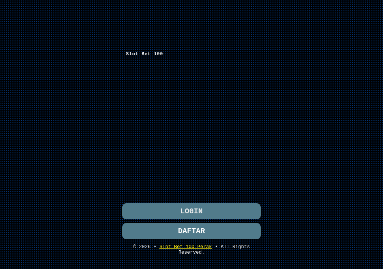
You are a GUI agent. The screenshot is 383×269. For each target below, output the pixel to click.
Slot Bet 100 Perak (185, 248)
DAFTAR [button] (191, 231)
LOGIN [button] (191, 210)
